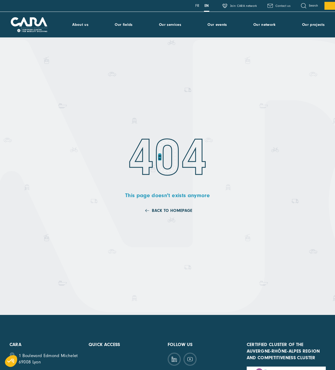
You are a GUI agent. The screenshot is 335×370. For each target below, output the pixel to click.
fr (197, 5)
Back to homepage (172, 210)
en (207, 5)
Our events (217, 24)
